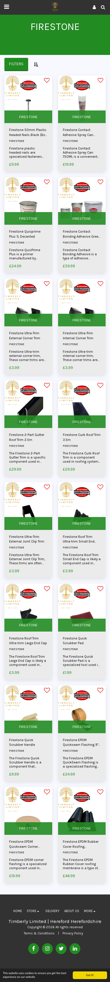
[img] (28, 99)
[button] (6, 6)
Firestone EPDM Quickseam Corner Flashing (23, 845)
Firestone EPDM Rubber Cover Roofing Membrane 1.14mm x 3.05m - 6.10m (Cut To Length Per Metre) (81, 845)
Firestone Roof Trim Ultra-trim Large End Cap (28, 641)
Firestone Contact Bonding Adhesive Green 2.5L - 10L (81, 234)
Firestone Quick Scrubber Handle (22, 742)
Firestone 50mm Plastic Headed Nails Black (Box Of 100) (28, 133)
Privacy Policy (72, 933)
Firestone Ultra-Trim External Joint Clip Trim (26, 539)
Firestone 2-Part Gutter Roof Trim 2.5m (26, 437)
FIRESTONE (28, 117)
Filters (16, 63)
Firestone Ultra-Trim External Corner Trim (24, 335)
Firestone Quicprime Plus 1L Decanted (24, 234)
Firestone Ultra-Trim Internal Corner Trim (78, 335)
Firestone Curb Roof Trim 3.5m (82, 437)
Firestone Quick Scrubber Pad (75, 641)
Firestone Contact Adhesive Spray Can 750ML (78, 133)
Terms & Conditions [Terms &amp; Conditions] (39, 933)
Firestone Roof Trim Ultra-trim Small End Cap (78, 540)
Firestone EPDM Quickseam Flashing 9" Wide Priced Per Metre (80, 743)
